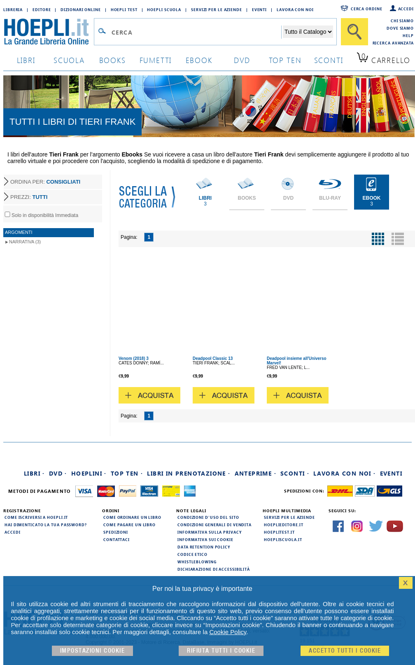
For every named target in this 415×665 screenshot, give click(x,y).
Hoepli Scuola (164, 9)
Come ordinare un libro (132, 517)
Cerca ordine (366, 8)
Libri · (34, 473)
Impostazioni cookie (92, 651)
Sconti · (294, 473)
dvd (242, 60)
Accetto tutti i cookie (345, 651)
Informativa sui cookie (205, 539)
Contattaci (116, 539)
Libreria (13, 9)
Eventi (259, 9)
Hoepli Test (124, 9)
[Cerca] (354, 31)
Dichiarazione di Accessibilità (213, 569)
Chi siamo (402, 20)
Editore (42, 9)
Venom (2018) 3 (134, 358)
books (112, 60)
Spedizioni (115, 532)
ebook (199, 60)
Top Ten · (127, 473)
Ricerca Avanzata (393, 42)
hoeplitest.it (279, 532)
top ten (285, 60)
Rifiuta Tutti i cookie (221, 651)
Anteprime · (255, 473)
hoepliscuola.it (283, 539)
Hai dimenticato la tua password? (46, 524)
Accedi (406, 8)
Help (408, 35)
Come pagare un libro (129, 524)
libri (26, 60)
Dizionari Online (80, 9)
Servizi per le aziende (216, 9)
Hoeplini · (89, 473)
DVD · (58, 473)
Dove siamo (400, 28)
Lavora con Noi (295, 9)
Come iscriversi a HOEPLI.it (36, 517)
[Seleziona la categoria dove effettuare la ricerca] (308, 32)
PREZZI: (28, 197)
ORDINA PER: (45, 182)
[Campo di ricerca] (196, 32)
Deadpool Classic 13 (213, 358)
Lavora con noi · (344, 473)
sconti (328, 60)
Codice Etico (192, 554)
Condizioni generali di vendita (214, 524)
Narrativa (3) (25, 241)
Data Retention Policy (203, 546)
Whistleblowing (197, 561)
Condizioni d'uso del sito (208, 517)
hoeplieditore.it (283, 524)
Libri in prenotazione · (188, 473)
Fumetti (156, 60)
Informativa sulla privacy (209, 532)
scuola (69, 60)
